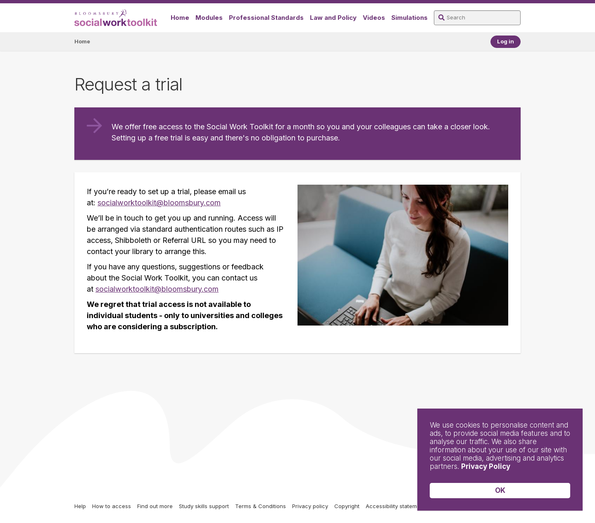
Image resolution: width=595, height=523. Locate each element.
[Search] (477, 18)
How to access (111, 506)
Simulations (409, 17)
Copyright (346, 506)
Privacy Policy (485, 466)
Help (80, 506)
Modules (209, 17)
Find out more (155, 506)
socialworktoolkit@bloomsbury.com (159, 202)
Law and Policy (333, 17)
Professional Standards (266, 17)
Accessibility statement (395, 506)
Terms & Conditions (260, 506)
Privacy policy (310, 506)
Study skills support (204, 506)
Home (180, 17)
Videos (374, 17)
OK (500, 490)
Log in (505, 41)
